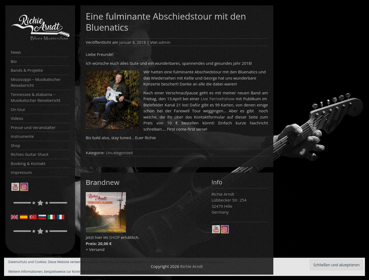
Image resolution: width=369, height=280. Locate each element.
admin (164, 42)
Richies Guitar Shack (30, 154)
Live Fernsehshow (217, 98)
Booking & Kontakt (28, 163)
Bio (14, 61)
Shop (15, 145)
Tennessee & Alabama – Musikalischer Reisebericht (36, 97)
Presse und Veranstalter (33, 127)
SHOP (114, 237)
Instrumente (22, 136)
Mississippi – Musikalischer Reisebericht (36, 82)
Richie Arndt (191, 266)
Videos (17, 118)
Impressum (21, 172)
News (16, 52)
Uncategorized (119, 152)
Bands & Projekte (27, 70)
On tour (18, 109)
